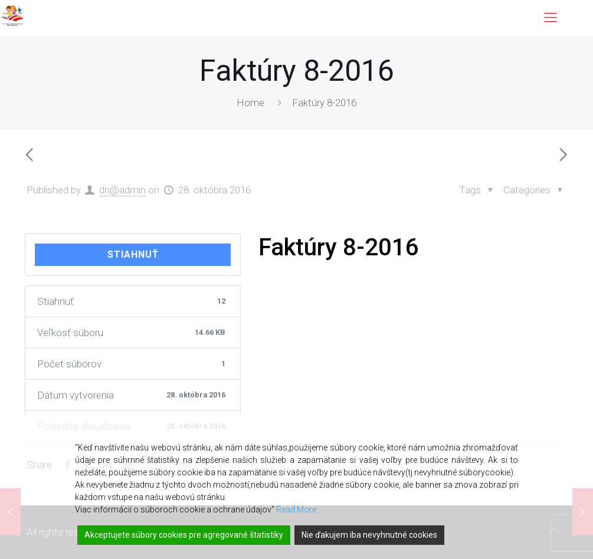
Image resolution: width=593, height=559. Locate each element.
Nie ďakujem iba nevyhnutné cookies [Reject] (369, 535)
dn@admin (122, 190)
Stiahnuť (133, 254)
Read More (296, 509)
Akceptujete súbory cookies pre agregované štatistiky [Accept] (183, 535)
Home (250, 102)
